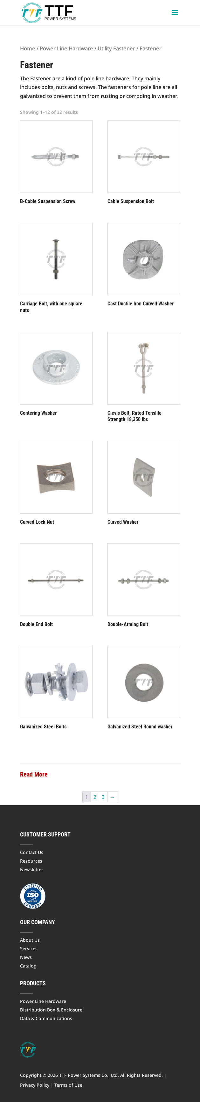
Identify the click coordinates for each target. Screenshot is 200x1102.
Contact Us (31, 852)
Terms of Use (68, 1085)
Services (29, 948)
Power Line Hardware (66, 48)
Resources (31, 861)
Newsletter (31, 869)
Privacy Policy (34, 1085)
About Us (30, 940)
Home (27, 48)
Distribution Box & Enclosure (51, 1010)
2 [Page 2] (94, 796)
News (26, 957)
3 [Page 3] (103, 796)
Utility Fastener (116, 48)
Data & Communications (46, 1018)
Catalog (28, 966)
